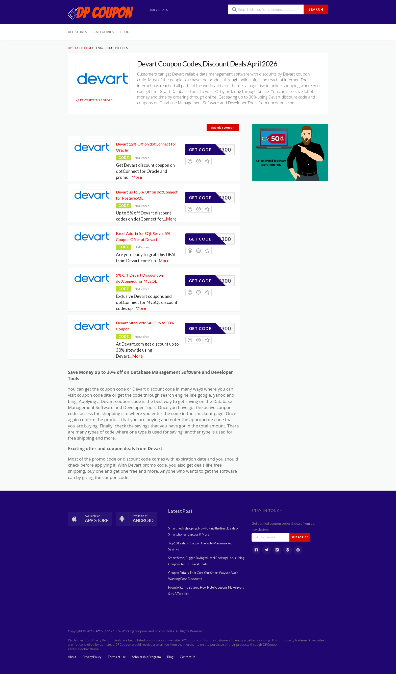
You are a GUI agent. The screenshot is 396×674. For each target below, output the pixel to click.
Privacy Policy (92, 657)
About (72, 657)
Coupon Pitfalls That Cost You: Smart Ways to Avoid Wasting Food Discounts (203, 576)
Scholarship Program (146, 657)
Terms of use (117, 657)
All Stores (77, 32)
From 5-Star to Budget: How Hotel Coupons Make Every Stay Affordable (206, 590)
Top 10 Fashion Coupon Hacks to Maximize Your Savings (201, 546)
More (137, 177)
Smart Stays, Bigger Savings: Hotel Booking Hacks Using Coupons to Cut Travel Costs (206, 561)
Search (316, 9)
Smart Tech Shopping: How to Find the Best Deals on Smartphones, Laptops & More (203, 531)
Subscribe (299, 537)
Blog (124, 32)
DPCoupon (102, 631)
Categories (104, 32)
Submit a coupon (222, 127)
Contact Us (187, 657)
